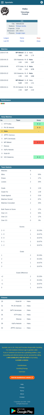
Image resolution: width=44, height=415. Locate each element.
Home (22, 38)
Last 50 (6, 41)
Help (22, 384)
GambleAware (22, 365)
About (22, 394)
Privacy (22, 387)
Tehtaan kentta (21, 26)
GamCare (22, 371)
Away (38, 41)
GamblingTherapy (22, 368)
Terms (22, 391)
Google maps (20, 33)
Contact (22, 397)
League (6, 38)
